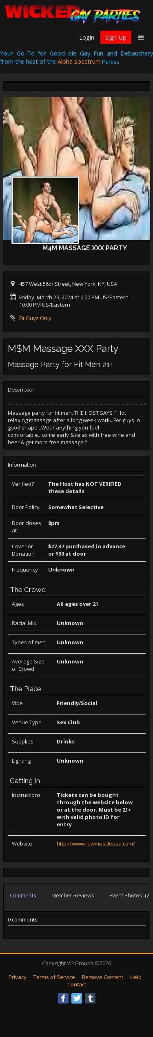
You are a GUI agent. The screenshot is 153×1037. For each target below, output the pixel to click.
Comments (23, 895)
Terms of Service (54, 977)
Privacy (18, 977)
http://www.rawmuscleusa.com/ (96, 843)
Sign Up (115, 37)
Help (136, 977)
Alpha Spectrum (79, 61)
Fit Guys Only (35, 318)
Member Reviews (72, 895)
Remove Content (102, 977)
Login (86, 37)
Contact (76, 984)
